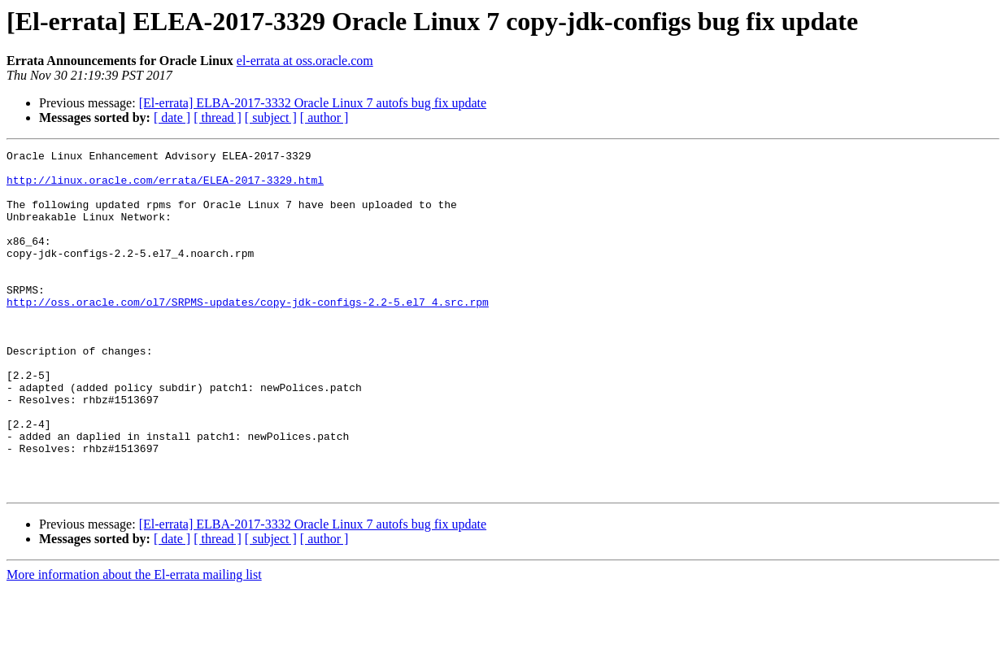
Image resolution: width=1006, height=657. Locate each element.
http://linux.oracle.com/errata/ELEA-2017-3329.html (165, 187)
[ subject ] (271, 117)
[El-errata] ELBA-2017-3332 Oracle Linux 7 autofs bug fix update (312, 103)
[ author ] (324, 117)
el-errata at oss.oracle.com (305, 60)
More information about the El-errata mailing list (134, 643)
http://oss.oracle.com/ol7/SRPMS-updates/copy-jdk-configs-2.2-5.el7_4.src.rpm (248, 333)
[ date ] (172, 117)
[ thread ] (218, 117)
